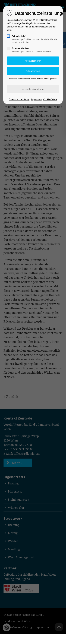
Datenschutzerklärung (19, 99)
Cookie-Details (50, 99)
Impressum (36, 99)
